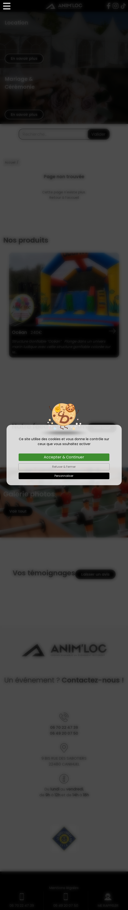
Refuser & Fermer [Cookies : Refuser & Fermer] (64, 467)
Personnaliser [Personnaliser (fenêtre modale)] (63, 476)
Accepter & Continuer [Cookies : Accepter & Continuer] (64, 457)
